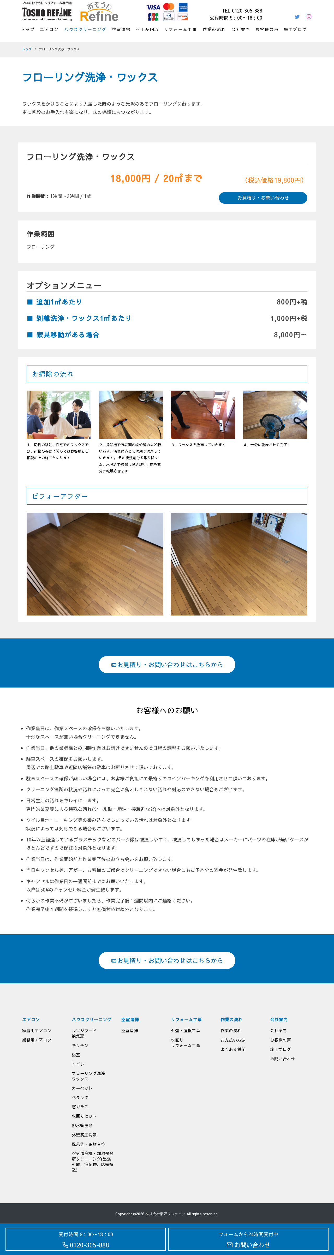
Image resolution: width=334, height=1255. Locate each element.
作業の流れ (214, 29)
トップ (28, 29)
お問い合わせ (282, 1058)
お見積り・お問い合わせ (263, 198)
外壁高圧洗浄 (84, 1135)
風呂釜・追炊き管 (88, 1144)
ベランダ (80, 1097)
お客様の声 (267, 29)
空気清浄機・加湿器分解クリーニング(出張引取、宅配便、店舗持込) (93, 1161)
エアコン (49, 29)
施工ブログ (295, 29)
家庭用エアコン (36, 1030)
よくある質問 (233, 1049)
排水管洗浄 (82, 1125)
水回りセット (84, 1116)
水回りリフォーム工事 (185, 1042)
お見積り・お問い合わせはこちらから (167, 664)
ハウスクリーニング (85, 29)
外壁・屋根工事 (185, 1030)
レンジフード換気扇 (84, 1033)
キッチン (80, 1045)
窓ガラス (80, 1106)
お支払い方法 (233, 1040)
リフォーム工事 (180, 29)
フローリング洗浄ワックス (88, 1075)
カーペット (82, 1088)
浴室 (76, 1054)
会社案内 (240, 29)
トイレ (78, 1064)
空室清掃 (121, 29)
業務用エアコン (36, 1040)
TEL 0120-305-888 (242, 10)
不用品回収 (147, 29)
